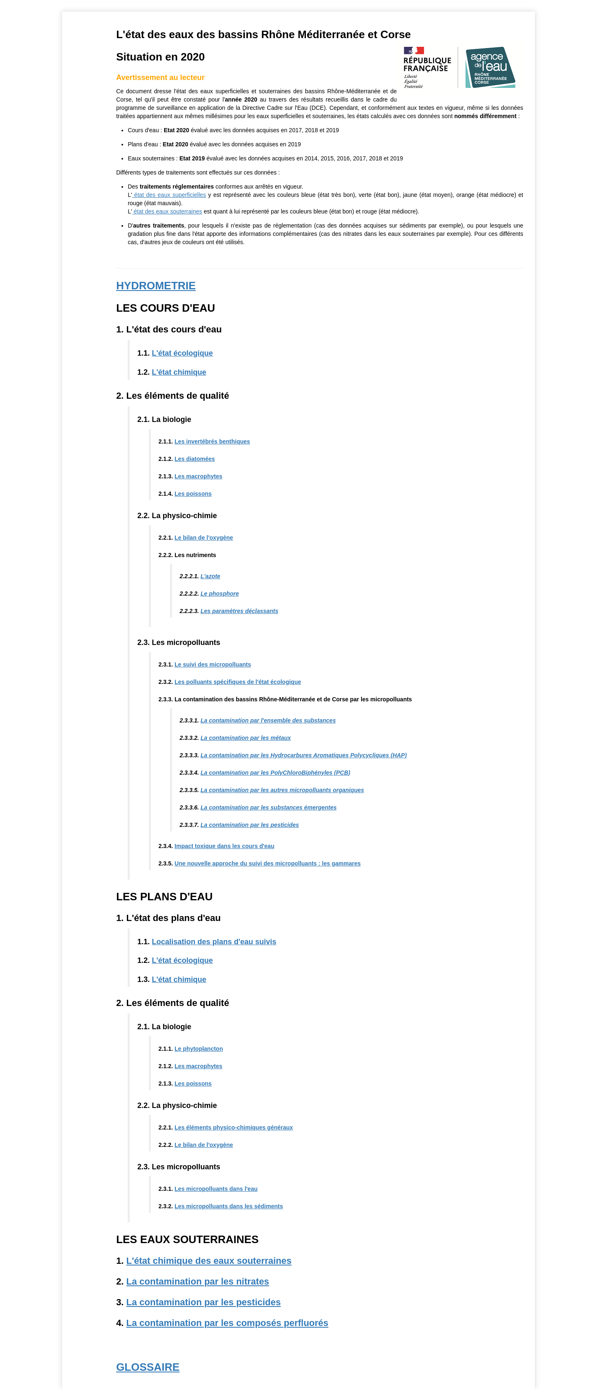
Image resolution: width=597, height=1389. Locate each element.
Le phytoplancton (199, 1048)
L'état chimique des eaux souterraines (209, 1261)
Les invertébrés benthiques (213, 441)
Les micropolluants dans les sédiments (229, 1206)
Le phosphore (220, 593)
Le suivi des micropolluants (213, 664)
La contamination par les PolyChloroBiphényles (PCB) (276, 772)
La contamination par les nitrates (198, 1281)
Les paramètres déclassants (240, 611)
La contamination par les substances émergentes (269, 807)
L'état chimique (180, 372)
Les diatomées (195, 459)
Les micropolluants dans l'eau (216, 1188)
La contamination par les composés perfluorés (228, 1323)
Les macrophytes (199, 476)
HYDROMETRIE (157, 285)
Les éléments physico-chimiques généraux (234, 1127)
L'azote (211, 576)
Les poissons (193, 493)
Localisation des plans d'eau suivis (215, 942)
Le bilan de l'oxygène (204, 537)
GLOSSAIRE (148, 1367)
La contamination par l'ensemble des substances (268, 720)
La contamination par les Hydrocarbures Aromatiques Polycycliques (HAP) (304, 755)
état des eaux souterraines (168, 211)
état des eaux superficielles (169, 195)
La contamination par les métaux (246, 737)
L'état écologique (183, 353)
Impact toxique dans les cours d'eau (225, 846)
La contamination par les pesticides (250, 825)
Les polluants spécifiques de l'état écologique (238, 682)
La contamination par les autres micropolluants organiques (282, 790)
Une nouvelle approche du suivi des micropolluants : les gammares (268, 863)
